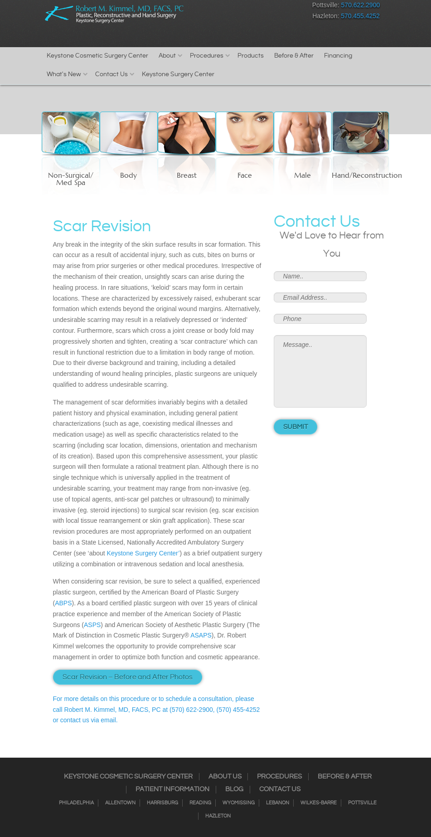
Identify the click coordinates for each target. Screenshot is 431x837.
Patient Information (172, 789)
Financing (338, 56)
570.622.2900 (360, 5)
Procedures (206, 56)
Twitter (248, 7)
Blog (234, 789)
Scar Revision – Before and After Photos (128, 677)
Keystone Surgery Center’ (143, 553)
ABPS (63, 603)
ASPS (92, 624)
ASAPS (201, 635)
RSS (264, 7)
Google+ (280, 7)
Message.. (320, 371)
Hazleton (218, 816)
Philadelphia (76, 803)
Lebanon (277, 803)
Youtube (296, 7)
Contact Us (111, 74)
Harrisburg (162, 803)
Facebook (216, 7)
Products (250, 56)
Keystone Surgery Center (178, 74)
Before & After (294, 56)
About (167, 56)
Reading (200, 803)
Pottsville (362, 803)
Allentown (120, 803)
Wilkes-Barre (318, 803)
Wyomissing (239, 803)
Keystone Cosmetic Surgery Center (97, 56)
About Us (225, 776)
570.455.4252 (360, 15)
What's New (64, 74)
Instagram (232, 7)
